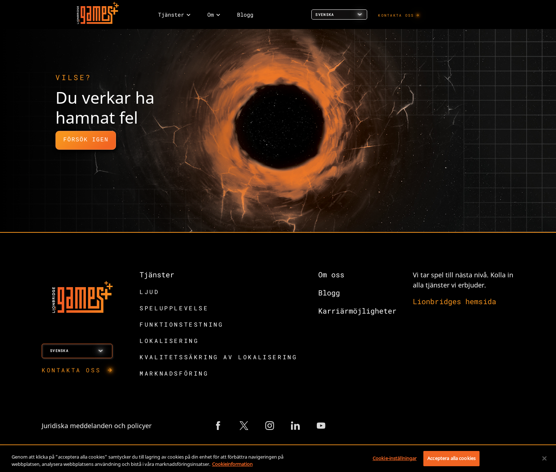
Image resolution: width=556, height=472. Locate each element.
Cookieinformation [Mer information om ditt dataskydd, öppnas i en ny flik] (232, 464)
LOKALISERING (169, 340)
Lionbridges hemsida (454, 301)
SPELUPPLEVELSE (174, 308)
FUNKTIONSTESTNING (181, 324)
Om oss (331, 274)
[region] (278, 459)
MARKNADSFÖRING (174, 373)
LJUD (149, 291)
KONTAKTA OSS (396, 15)
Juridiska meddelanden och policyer (97, 425)
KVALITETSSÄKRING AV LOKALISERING (218, 357)
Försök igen (85, 140)
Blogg (329, 292)
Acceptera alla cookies (451, 458)
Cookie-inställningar (395, 458)
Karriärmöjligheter (357, 310)
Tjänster (157, 274)
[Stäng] (544, 458)
